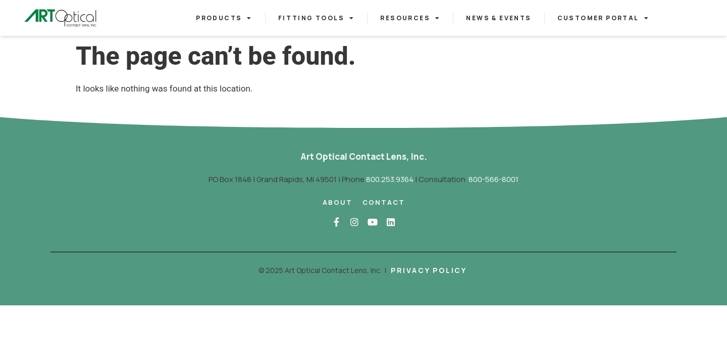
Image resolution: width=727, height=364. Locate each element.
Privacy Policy (429, 270)
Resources (410, 18)
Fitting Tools (316, 18)
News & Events (498, 18)
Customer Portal (603, 18)
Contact (383, 202)
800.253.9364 (389, 179)
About (337, 202)
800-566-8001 (493, 179)
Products (224, 18)
